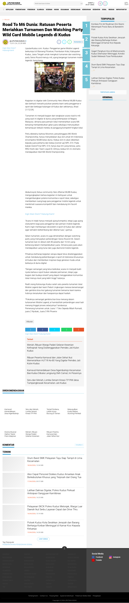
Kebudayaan (107, 10)
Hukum (70, 10)
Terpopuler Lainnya (107, 87)
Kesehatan (119, 10)
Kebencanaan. (8, 561)
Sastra (27, 580)
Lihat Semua (43, 539)
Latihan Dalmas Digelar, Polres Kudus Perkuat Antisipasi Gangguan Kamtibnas (53, 495)
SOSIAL (29, 544)
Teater (70, 584)
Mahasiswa (29, 567)
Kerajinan (50, 564)
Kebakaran (50, 557)
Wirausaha (72, 587)
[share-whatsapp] (70, 42)
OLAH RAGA (72, 567)
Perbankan (7, 577)
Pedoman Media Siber (84, 596)
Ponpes (71, 577)
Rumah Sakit (8, 580)
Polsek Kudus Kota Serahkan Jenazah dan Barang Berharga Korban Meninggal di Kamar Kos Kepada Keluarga (55, 527)
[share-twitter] (64, 42)
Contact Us (41, 596)
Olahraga (50, 10)
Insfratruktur (52, 554)
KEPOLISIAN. (29, 564)
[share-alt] (30, 330)
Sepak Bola (50, 580)
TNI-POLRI (28, 587)
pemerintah (7, 574)
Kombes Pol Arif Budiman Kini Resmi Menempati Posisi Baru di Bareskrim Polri (111, 27)
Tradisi (49, 587)
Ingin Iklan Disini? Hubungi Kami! (39, 214)
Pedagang (72, 571)
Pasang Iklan (53, 596)
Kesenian (61, 10)
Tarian (48, 584)
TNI (4, 587)
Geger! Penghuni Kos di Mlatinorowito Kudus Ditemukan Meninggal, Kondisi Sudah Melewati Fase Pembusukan (111, 54)
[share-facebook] (59, 42)
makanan (50, 567)
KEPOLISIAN (11, 10)
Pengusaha (72, 574)
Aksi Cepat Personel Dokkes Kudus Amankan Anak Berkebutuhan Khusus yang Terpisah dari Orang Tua (54, 479)
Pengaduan (99, 596)
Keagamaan (80, 10)
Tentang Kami (30, 596)
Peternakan (29, 577)
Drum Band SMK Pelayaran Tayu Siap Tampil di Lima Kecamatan (53, 461)
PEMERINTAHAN (25, 10)
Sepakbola (72, 580)
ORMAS (27, 571)
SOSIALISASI (29, 584)
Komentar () (78, 42)
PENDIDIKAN (38, 10)
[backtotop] (64, 548)
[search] (58, 3)
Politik (49, 577)
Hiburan (7, 20)
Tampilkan (79, 445)
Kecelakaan (51, 561)
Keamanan (28, 557)
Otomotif (49, 571)
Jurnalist (72, 554)
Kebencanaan (94, 10)
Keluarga (71, 561)
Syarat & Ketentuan (67, 596)
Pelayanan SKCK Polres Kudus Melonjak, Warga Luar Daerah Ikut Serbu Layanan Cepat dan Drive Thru (55, 511)
